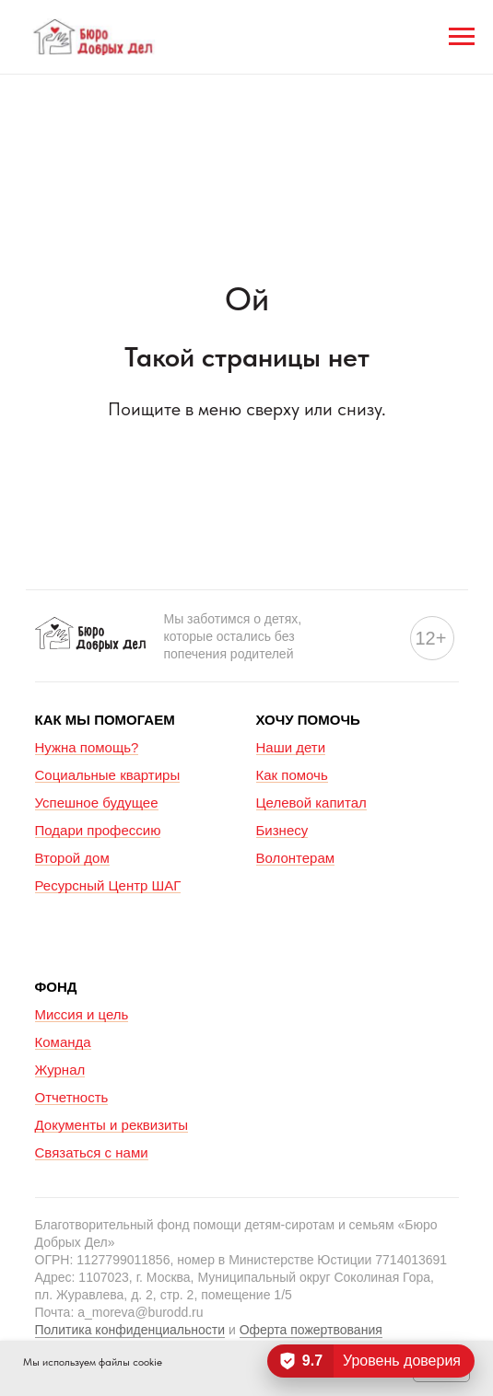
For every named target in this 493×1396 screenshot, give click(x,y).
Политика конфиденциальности (130, 1329)
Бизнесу (282, 830)
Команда (63, 1042)
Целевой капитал (311, 802)
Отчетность (72, 1097)
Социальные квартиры (108, 775)
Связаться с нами (91, 1152)
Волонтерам (295, 858)
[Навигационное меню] (462, 37)
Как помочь (292, 775)
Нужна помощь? (87, 747)
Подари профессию (98, 830)
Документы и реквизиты (112, 1125)
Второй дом (72, 858)
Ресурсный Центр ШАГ (108, 885)
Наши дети (291, 747)
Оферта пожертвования (311, 1329)
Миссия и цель (82, 1014)
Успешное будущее (96, 802)
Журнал (60, 1069)
